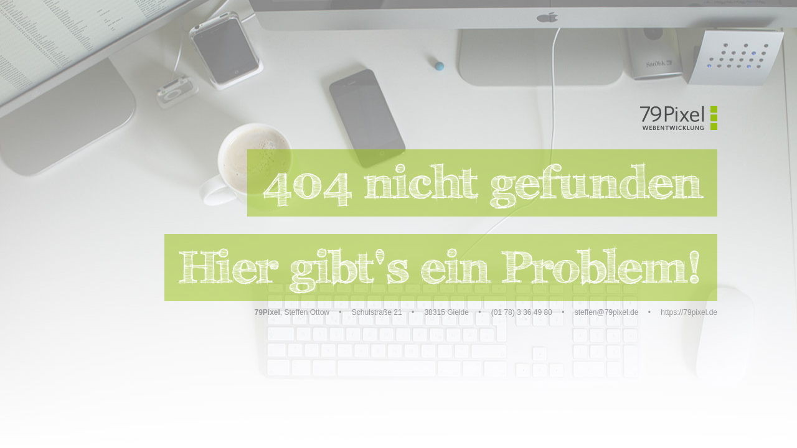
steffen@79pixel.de (607, 312)
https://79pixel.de (689, 312)
